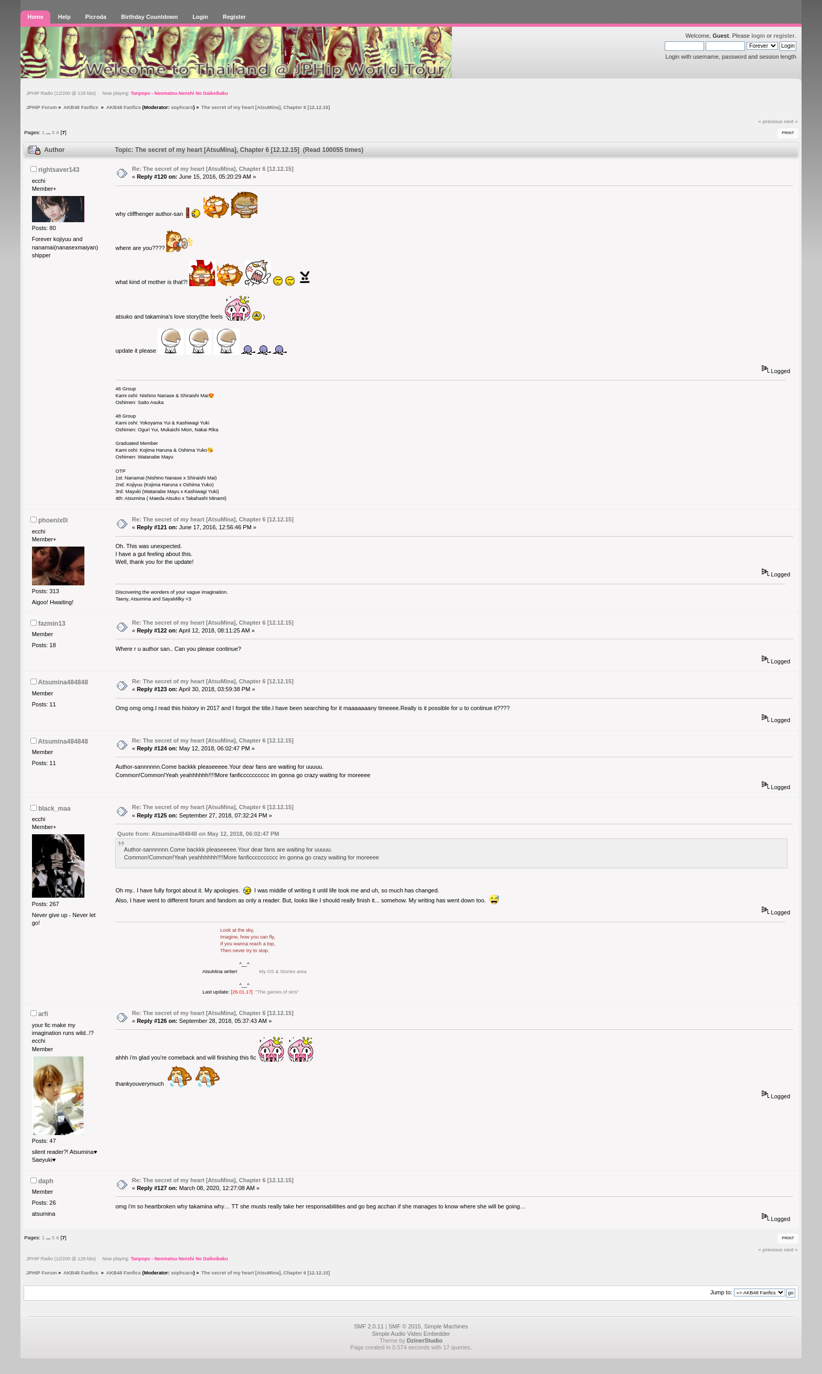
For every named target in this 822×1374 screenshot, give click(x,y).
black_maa (54, 808)
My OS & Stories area (282, 971)
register (783, 35)
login (758, 35)
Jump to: (721, 1292)
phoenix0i (53, 520)
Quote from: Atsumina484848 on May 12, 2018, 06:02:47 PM (198, 834)
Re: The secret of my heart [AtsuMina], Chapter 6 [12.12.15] (213, 169)
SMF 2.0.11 (369, 1326)
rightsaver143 (59, 169)
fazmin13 (52, 623)
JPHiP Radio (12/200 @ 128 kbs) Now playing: (127, 93)
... (49, 132)
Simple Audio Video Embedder (411, 1334)
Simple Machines (446, 1326)
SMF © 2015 (404, 1326)
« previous (771, 121)
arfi (43, 1014)
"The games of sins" (277, 992)
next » (791, 121)
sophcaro (182, 107)
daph (45, 1181)
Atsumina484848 (63, 682)
